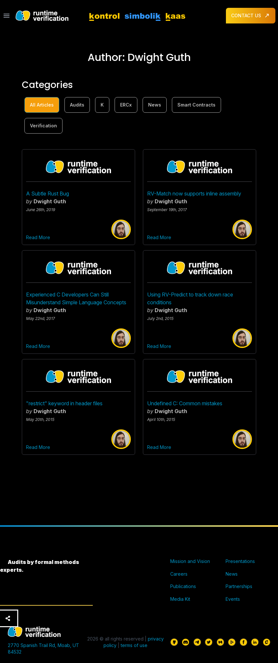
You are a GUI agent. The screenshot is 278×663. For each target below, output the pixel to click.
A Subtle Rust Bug (47, 193)
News (154, 105)
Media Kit (180, 599)
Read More (38, 237)
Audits (77, 105)
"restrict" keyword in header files (64, 403)
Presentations (240, 561)
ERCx (126, 105)
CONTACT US (250, 15)
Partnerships (239, 586)
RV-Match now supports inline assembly (194, 193)
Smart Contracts (196, 105)
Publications (183, 586)
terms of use (134, 645)
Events (233, 599)
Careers (179, 574)
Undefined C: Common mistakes (184, 403)
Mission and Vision (190, 561)
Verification (43, 125)
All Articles (42, 105)
